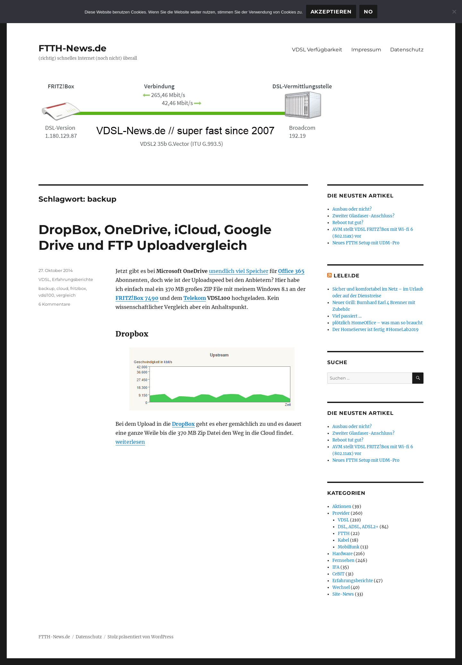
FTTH (344, 533)
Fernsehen (343, 560)
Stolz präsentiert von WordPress (140, 637)
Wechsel (341, 587)
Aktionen (341, 506)
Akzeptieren (331, 12)
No (368, 12)
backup (46, 288)
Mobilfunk (348, 547)
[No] (454, 11)
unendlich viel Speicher (238, 271)
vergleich (66, 295)
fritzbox (78, 288)
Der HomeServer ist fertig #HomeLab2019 (375, 329)
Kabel (343, 540)
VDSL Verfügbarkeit (317, 50)
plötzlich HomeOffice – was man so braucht (377, 323)
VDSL (44, 279)
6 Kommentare (54, 304)
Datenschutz (407, 50)
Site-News (343, 594)
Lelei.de (347, 276)
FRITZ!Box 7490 (137, 298)
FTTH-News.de (72, 48)
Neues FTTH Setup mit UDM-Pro (365, 243)
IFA (335, 567)
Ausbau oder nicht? (352, 209)
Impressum (366, 50)
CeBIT (338, 574)
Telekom (195, 298)
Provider (341, 513)
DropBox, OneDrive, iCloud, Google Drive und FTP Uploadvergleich (154, 237)
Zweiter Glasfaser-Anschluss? (363, 216)
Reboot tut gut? (347, 222)
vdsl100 (46, 295)
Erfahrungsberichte (72, 279)
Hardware (342, 553)
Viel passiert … (347, 316)
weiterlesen (130, 442)
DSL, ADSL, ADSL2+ (358, 526)
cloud (62, 288)
